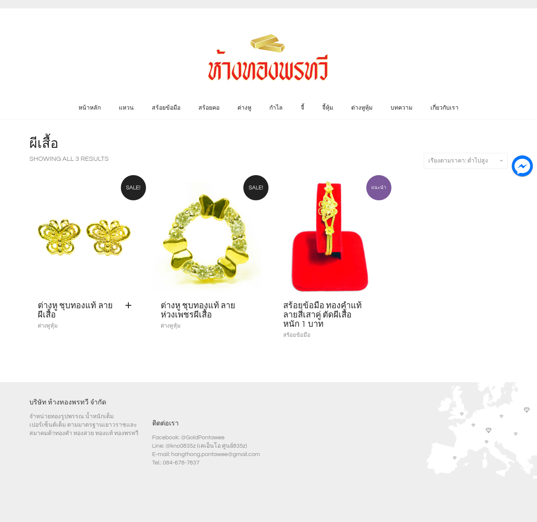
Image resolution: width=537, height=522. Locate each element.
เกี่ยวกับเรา (444, 108)
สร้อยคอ (208, 108)
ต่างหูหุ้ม (362, 108)
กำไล (276, 108)
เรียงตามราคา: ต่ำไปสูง (465, 161)
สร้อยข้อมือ (166, 108)
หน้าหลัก (89, 108)
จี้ (302, 108)
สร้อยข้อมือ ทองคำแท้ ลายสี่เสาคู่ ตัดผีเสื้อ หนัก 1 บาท (322, 315)
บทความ (401, 108)
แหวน (126, 108)
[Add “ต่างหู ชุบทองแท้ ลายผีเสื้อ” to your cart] (130, 305)
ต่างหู (244, 108)
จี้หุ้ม (327, 108)
